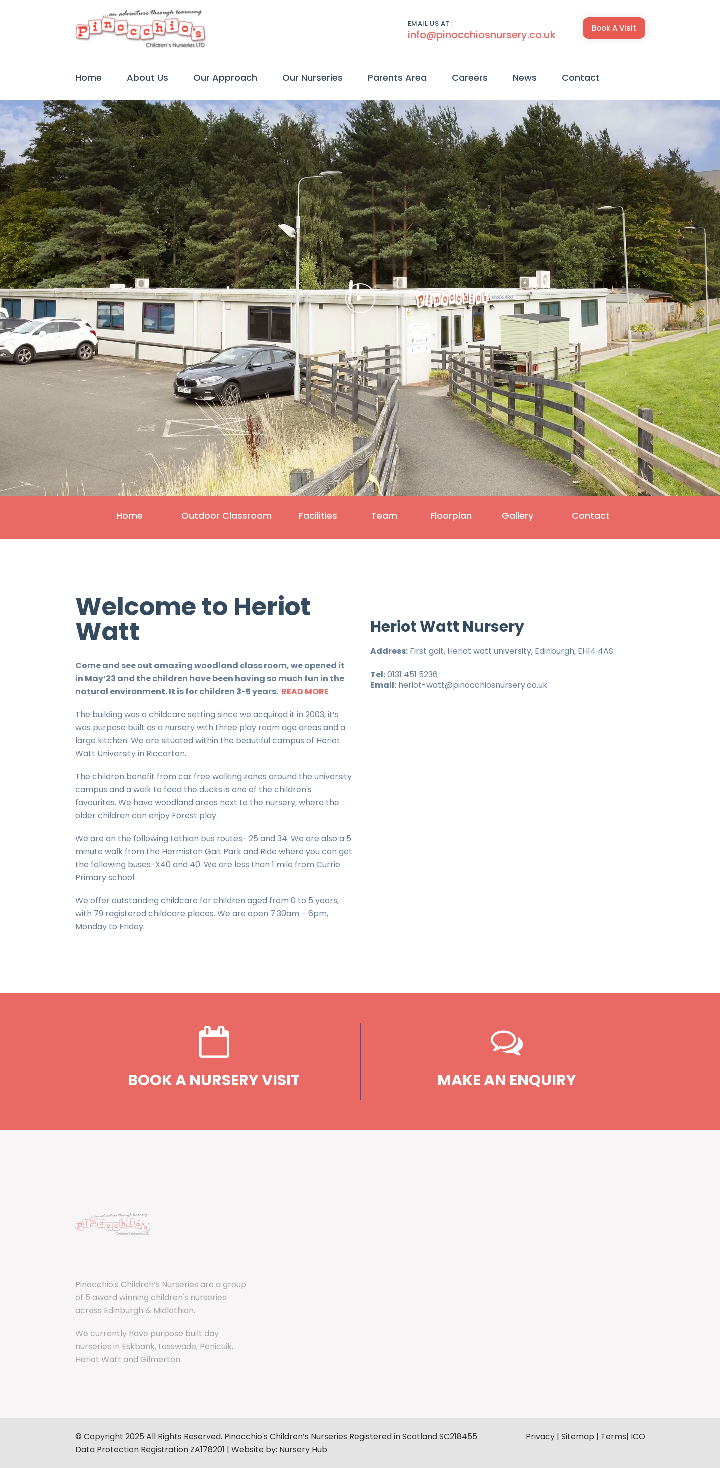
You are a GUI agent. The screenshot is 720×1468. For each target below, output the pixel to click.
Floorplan (455, 515)
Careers (470, 77)
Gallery (531, 515)
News (525, 77)
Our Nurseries (312, 77)
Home (88, 77)
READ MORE (305, 690)
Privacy (540, 1435)
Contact (581, 77)
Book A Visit (614, 28)
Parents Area (397, 77)
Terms (613, 1435)
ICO (638, 1435)
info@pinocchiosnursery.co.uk (482, 35)
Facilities (304, 515)
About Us (147, 77)
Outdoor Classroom (208, 515)
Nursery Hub (303, 1448)
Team (380, 515)
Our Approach (225, 77)
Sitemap (577, 1435)
